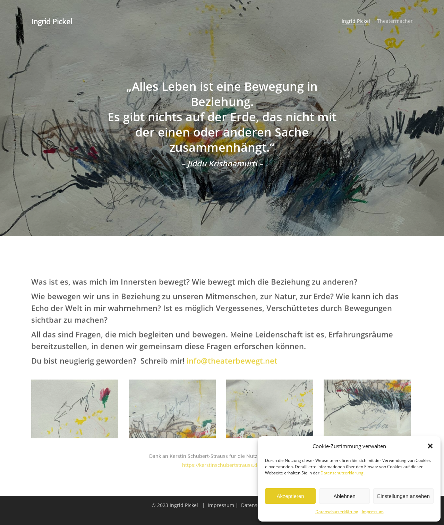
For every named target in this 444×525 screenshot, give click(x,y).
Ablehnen (344, 496)
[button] (430, 446)
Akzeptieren (290, 496)
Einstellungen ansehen (403, 496)
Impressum (373, 512)
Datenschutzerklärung (342, 473)
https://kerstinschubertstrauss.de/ (222, 468)
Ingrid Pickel (51, 21)
